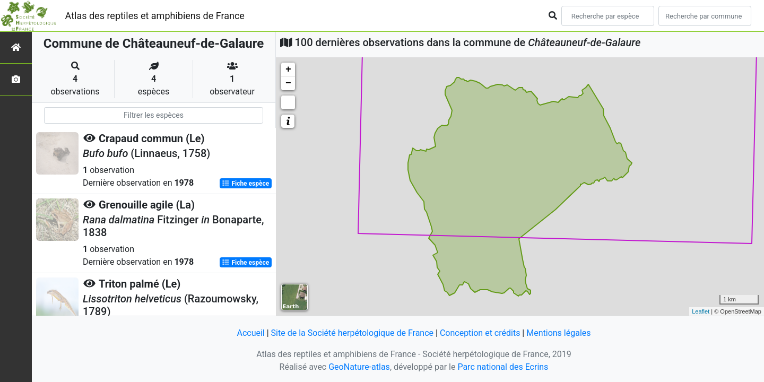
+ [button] (288, 69)
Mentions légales (558, 333)
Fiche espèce (245, 183)
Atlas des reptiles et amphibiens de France (155, 15)
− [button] (288, 83)
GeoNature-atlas (359, 367)
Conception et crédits (480, 333)
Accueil (250, 333)
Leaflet (700, 311)
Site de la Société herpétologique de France (352, 333)
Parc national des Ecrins (502, 367)
